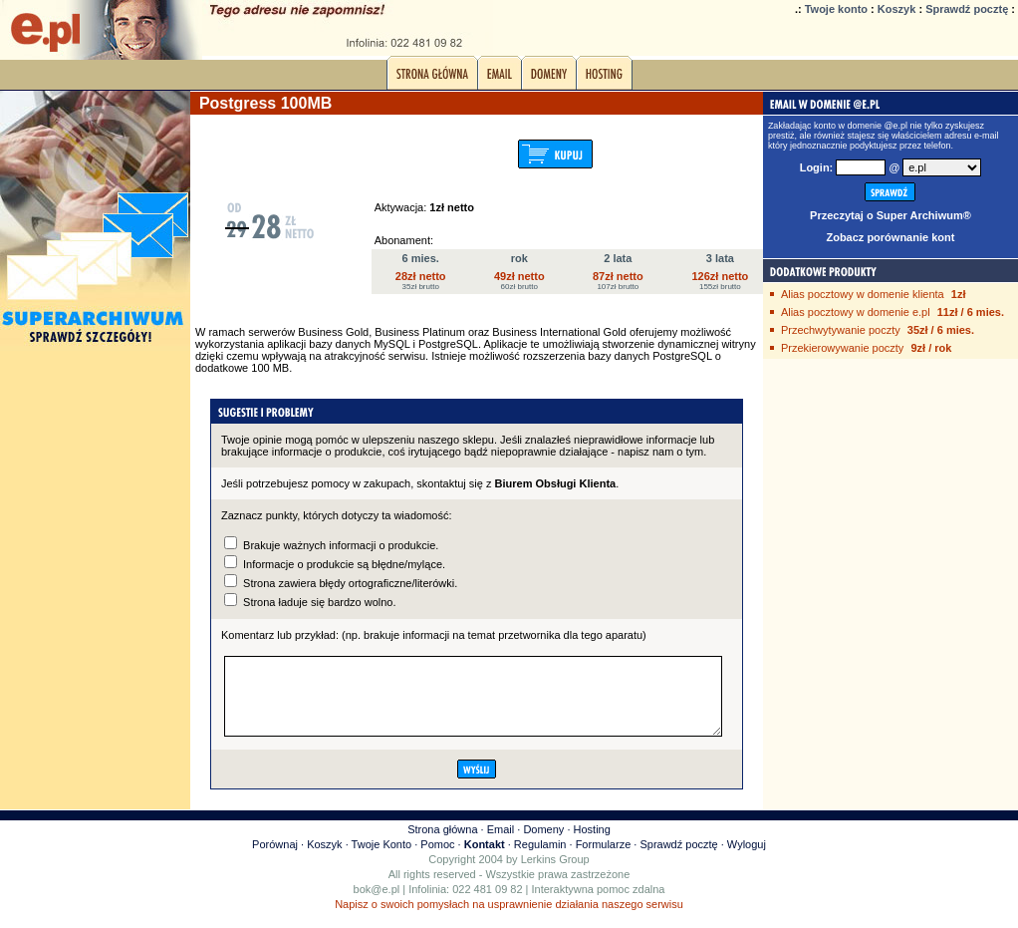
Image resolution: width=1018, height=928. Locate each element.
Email (501, 844)
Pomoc (437, 859)
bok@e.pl (377, 904)
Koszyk (897, 9)
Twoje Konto (382, 859)
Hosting (592, 844)
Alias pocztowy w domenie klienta (862, 294)
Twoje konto (836, 9)
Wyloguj (746, 859)
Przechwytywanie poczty (840, 330)
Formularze (604, 859)
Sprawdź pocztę (966, 9)
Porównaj (275, 859)
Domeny (543, 844)
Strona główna (442, 844)
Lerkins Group (555, 874)
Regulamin (540, 859)
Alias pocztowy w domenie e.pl (855, 312)
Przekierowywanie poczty (842, 348)
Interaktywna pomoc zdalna (598, 904)
